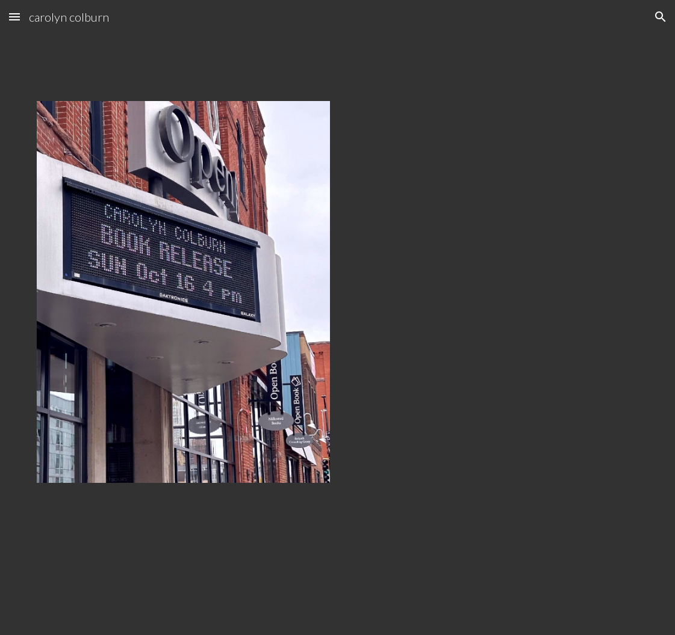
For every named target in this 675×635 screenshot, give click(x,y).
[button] (14, 16)
